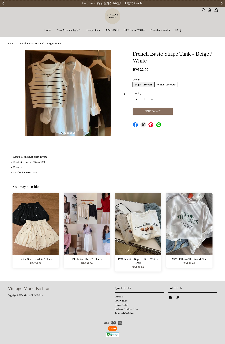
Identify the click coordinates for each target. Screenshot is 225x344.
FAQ (178, 30)
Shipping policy (121, 305)
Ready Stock (93, 30)
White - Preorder (166, 84)
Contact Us (119, 297)
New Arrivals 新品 (69, 30)
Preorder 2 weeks (160, 30)
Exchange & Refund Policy (126, 309)
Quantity (137, 93)
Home (47, 30)
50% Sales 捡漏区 (134, 30)
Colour (136, 79)
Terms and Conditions (124, 313)
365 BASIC (112, 30)
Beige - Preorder (143, 84)
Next (124, 94)
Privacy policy (121, 301)
